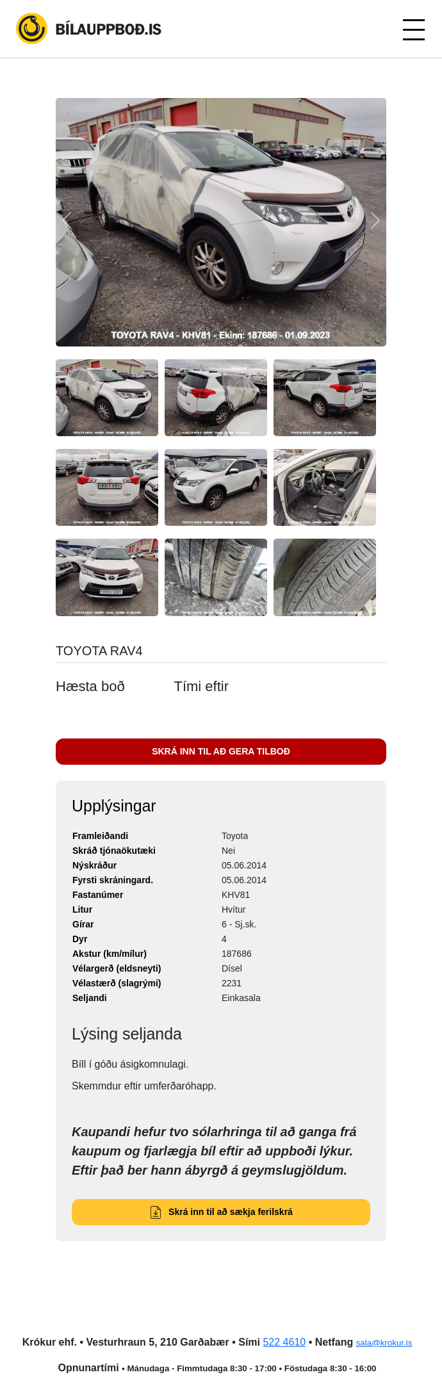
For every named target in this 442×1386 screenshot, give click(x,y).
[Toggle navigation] (413, 29)
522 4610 (284, 1342)
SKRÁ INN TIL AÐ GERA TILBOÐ (221, 751)
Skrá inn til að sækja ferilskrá (221, 1212)
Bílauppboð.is (89, 29)
